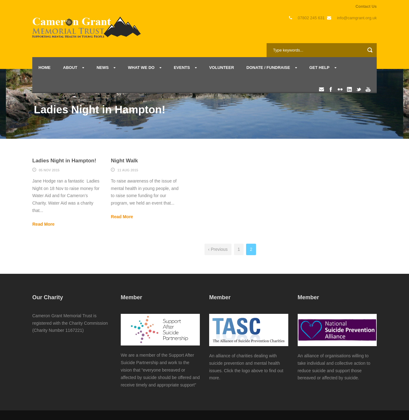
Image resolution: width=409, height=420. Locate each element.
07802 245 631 (311, 18)
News (103, 67)
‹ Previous (218, 249)
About (70, 67)
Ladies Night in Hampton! (64, 161)
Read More (43, 224)
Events (182, 67)
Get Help (319, 67)
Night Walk (124, 161)
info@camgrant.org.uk (357, 18)
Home (44, 67)
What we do (141, 67)
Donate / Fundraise (268, 67)
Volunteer (221, 67)
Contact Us (366, 6)
